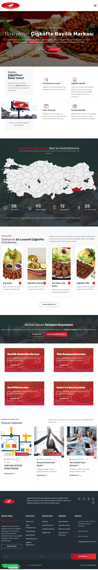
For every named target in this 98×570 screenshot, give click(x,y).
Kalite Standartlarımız (31, 527)
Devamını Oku (15, 366)
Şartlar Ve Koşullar (65, 530)
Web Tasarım (92, 566)
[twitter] (88, 500)
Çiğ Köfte (45, 522)
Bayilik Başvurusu (32, 539)
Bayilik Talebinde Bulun (56, 335)
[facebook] (84, 500)
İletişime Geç (42, 50)
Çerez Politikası (64, 522)
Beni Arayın (83, 557)
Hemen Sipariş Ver (49, 305)
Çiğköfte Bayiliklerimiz (30, 544)
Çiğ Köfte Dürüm (47, 526)
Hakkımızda (30, 522)
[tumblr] (93, 500)
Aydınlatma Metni (64, 526)
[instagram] (79, 500)
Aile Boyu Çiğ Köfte (48, 530)
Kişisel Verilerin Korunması (64, 535)
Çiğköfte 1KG (46, 533)
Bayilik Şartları (30, 536)
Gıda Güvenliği (30, 532)
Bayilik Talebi (54, 50)
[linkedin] (93, 503)
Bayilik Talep (11, 547)
